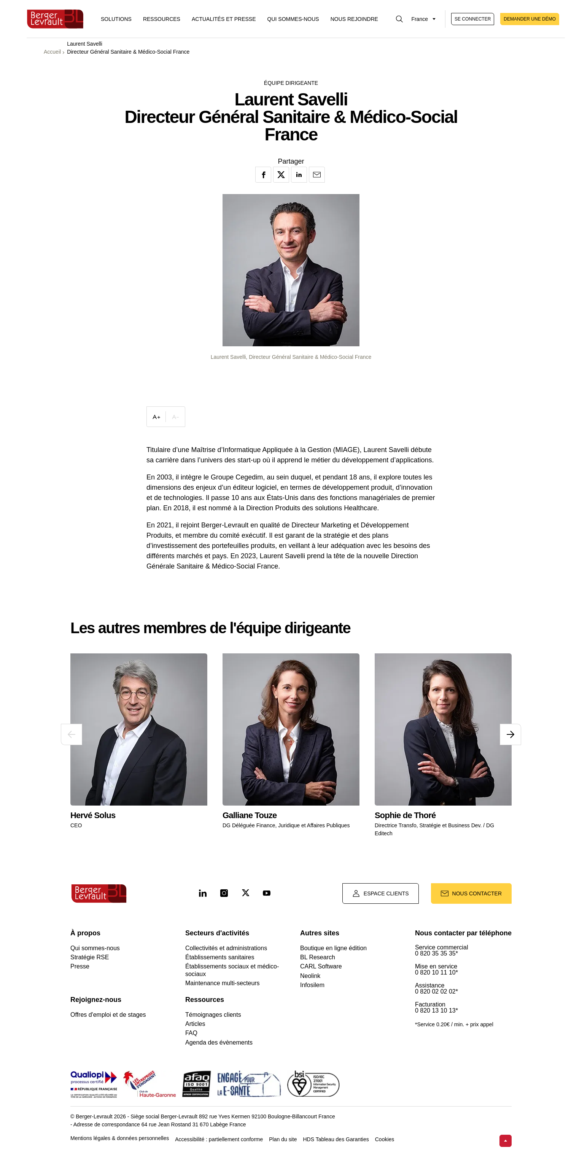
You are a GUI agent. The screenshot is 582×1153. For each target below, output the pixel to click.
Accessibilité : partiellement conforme (219, 1139)
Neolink (310, 976)
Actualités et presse (224, 19)
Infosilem (312, 985)
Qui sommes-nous (293, 19)
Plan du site (283, 1139)
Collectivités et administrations (226, 948)
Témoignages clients (213, 1014)
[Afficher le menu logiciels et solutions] (116, 19)
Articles (195, 1024)
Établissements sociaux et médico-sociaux (232, 970)
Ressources (161, 19)
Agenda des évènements (219, 1042)
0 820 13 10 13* (436, 1011)
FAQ (191, 1033)
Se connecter (473, 19)
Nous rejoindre (354, 19)
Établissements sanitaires (219, 957)
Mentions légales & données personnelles (119, 1138)
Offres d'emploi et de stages (108, 1014)
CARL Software (321, 966)
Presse (79, 966)
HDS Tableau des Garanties (336, 1139)
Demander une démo (530, 19)
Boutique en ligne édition (333, 948)
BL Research (317, 957)
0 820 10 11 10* (436, 973)
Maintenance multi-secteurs (222, 983)
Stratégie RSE (89, 957)
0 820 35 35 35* (436, 954)
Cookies (384, 1139)
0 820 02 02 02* (436, 992)
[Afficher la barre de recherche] (399, 19)
